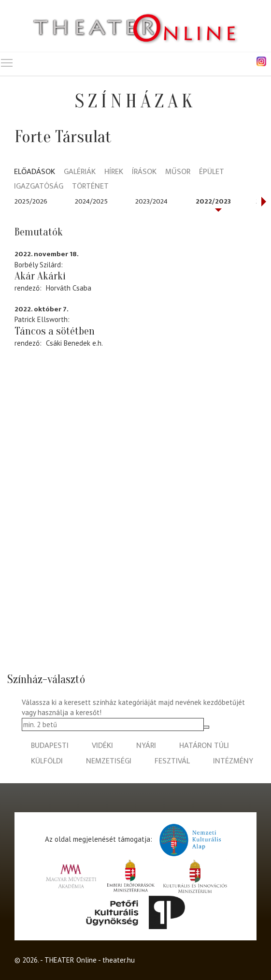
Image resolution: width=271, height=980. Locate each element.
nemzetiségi (108, 761)
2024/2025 (91, 201)
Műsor (177, 172)
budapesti (50, 745)
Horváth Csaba (68, 288)
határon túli (204, 745)
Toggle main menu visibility (7, 60)
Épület (211, 172)
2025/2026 (30, 201)
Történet (90, 187)
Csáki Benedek (68, 343)
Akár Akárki (40, 276)
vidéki (102, 745)
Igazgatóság (38, 187)
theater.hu (118, 960)
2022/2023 (213, 201)
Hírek (113, 172)
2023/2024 (151, 201)
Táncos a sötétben (54, 331)
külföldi (47, 761)
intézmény (233, 761)
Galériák (80, 172)
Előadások (34, 172)
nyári (146, 745)
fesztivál (172, 761)
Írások (144, 172)
